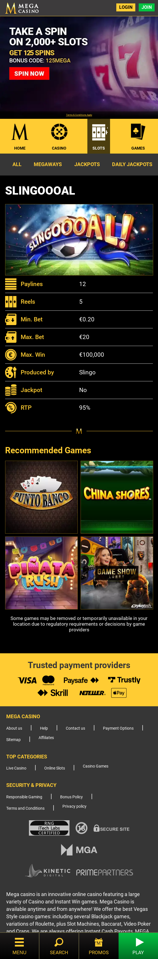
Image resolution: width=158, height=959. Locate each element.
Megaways (48, 164)
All (17, 164)
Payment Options (118, 728)
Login (125, 7)
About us (14, 728)
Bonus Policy (71, 797)
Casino (59, 148)
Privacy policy (74, 806)
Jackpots (87, 164)
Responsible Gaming (24, 797)
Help (44, 728)
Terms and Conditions (25, 808)
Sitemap (13, 739)
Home (20, 148)
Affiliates (46, 737)
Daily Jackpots (132, 164)
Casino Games (95, 766)
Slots (98, 148)
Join (147, 7)
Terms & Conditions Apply (79, 115)
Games (138, 148)
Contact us (75, 728)
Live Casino (16, 768)
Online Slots (54, 768)
